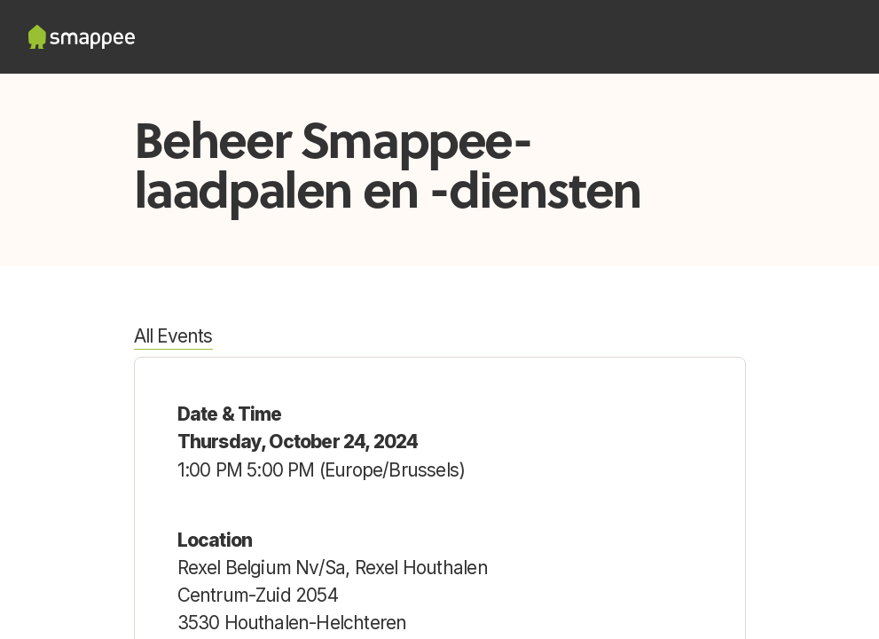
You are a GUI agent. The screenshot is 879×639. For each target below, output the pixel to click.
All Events (173, 336)
